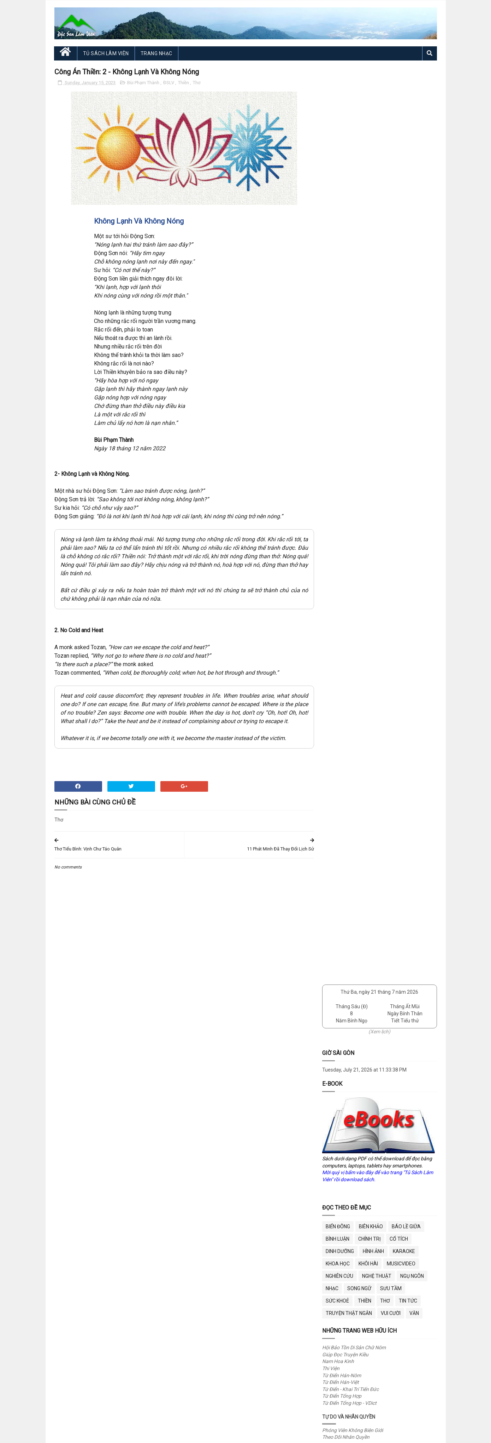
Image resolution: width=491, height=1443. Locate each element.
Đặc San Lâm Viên (116, 1434)
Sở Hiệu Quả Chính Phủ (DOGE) (356, 642)
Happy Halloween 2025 (386, 682)
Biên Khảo (371, 308)
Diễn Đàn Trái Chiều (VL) (348, 566)
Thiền (184, 82)
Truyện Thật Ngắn (349, 394)
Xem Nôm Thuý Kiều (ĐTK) (351, 580)
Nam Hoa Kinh (338, 442)
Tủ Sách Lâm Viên (106, 53)
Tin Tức (408, 382)
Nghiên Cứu (339, 357)
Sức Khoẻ (337, 382)
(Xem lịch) (379, 113)
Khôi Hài (368, 345)
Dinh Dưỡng (340, 332)
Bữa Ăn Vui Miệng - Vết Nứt (391, 849)
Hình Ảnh (373, 332)
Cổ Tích (399, 320)
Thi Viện (330, 449)
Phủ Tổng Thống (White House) (356, 635)
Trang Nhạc (156, 53)
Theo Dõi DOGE (338, 649)
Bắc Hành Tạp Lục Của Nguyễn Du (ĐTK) (366, 545)
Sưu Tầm (391, 370)
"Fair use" (240, 1332)
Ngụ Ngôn (412, 357)
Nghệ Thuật (376, 357)
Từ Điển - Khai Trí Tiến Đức (350, 470)
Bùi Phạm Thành (143, 82)
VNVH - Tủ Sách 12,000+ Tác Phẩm (360, 601)
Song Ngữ (359, 370)
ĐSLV (169, 82)
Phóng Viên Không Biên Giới (352, 511)
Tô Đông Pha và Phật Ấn (388, 723)
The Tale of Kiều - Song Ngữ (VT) (357, 587)
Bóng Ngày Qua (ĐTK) (346, 552)
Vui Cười (391, 394)
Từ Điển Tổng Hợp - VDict (349, 484)
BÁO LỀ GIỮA (406, 308)
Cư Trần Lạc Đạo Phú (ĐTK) (352, 559)
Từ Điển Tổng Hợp (341, 477)
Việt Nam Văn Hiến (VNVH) (351, 594)
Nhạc (332, 370)
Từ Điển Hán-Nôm (341, 457)
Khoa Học (338, 345)
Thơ (196, 82)
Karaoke (404, 332)
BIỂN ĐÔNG (338, 308)
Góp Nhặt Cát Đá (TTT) (347, 573)
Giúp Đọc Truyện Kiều (345, 436)
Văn (414, 394)
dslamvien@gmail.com (342, 1245)
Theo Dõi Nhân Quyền (345, 518)
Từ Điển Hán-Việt (340, 463)
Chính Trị (369, 320)
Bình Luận (337, 320)
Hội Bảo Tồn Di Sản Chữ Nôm (354, 429)
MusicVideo (401, 345)
